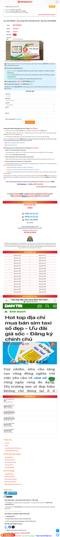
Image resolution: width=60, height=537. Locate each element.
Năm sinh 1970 (17, 255)
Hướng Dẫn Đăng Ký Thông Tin (11, 450)
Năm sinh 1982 (17, 271)
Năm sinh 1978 (17, 265)
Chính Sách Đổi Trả (9, 465)
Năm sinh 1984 (17, 273)
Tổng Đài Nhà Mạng (9, 474)
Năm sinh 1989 (42, 279)
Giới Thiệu (7, 443)
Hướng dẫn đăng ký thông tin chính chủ (16, 142)
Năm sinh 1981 (42, 268)
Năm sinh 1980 (17, 268)
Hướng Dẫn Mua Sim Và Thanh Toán (13, 448)
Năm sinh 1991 (42, 281)
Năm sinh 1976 (17, 263)
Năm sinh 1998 (17, 292)
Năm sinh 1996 (17, 289)
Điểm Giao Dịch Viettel (10, 476)
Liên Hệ (6, 445)
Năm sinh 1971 (42, 255)
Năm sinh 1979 (42, 265)
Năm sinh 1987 (42, 276)
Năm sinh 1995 (42, 286)
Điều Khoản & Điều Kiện (10, 459)
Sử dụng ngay (18, 119)
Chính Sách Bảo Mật (9, 467)
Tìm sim (52, 6)
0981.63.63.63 (9, 535)
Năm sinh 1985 (42, 273)
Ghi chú (7, 113)
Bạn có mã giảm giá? (13, 119)
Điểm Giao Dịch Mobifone (10, 481)
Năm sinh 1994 (17, 286)
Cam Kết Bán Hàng (9, 457)
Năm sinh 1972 (17, 258)
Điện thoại (8, 98)
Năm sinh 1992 (17, 284)
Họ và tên (7, 94)
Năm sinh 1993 (42, 284)
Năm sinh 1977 (42, 263)
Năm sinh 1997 (42, 289)
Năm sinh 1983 (42, 271)
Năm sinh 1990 (17, 281)
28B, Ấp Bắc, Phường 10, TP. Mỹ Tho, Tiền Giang (22, 167)
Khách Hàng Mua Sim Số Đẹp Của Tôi (13, 484)
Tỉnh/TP (7, 103)
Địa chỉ (7, 107)
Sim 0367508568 (44, 196)
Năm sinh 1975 (42, 260)
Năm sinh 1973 (42, 258)
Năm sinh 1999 (42, 292)
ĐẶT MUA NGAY (30, 122)
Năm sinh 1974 (17, 260)
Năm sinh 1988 (17, 279)
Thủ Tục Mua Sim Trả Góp (10, 462)
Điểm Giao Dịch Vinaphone (11, 479)
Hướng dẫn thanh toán (12, 145)
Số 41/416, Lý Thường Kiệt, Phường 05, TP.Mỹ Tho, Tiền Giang (25, 169)
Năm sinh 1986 (17, 276)
